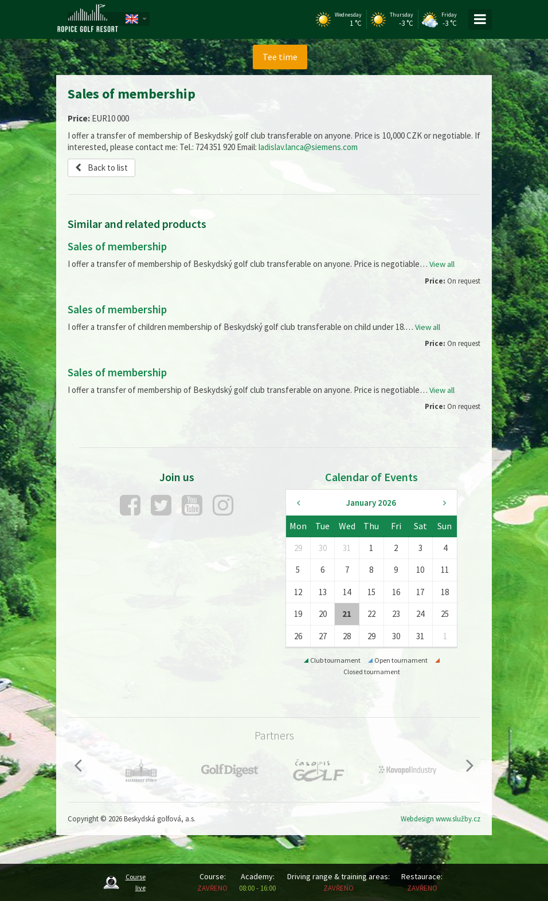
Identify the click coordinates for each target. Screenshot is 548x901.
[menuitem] (280, 57)
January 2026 (371, 502)
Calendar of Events (371, 476)
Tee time (280, 56)
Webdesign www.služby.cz (440, 818)
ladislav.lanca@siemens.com (308, 146)
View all (442, 263)
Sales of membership (119, 246)
